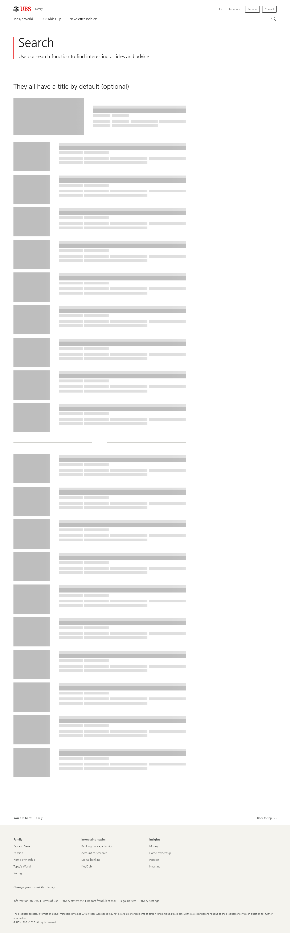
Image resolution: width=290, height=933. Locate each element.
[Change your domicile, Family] (51, 887)
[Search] (274, 19)
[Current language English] (221, 9)
